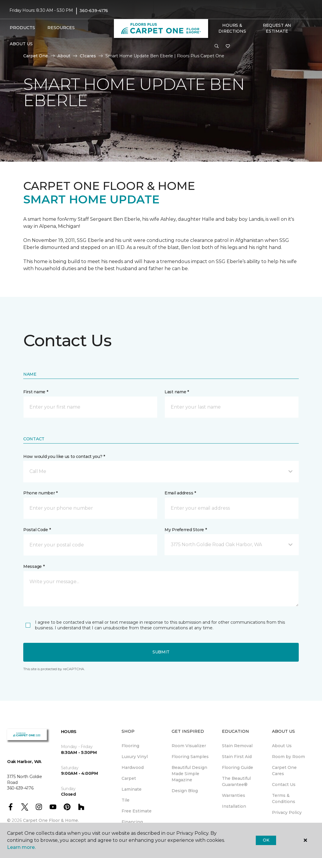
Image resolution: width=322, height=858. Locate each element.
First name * (35, 392)
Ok (266, 840)
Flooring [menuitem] (130, 745)
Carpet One (35, 55)
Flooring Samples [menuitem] (190, 756)
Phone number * (40, 493)
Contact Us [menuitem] (284, 784)
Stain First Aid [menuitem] (237, 756)
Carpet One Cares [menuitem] (284, 770)
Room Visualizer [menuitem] (189, 745)
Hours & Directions (232, 28)
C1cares (88, 55)
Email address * (180, 493)
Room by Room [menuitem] (288, 756)
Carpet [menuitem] (129, 778)
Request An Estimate (277, 28)
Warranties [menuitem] (233, 795)
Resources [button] (61, 27)
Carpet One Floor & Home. (51, 820)
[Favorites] (227, 46)
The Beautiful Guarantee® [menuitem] (236, 781)
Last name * (177, 392)
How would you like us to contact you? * (64, 456)
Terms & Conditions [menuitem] (283, 798)
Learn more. (21, 847)
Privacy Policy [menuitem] (287, 812)
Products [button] (22, 27)
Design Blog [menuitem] (185, 790)
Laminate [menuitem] (132, 789)
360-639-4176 (93, 10)
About (63, 55)
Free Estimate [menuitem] (137, 811)
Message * (33, 566)
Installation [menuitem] (234, 806)
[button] (216, 46)
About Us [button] (21, 43)
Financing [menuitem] (132, 821)
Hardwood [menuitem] (133, 767)
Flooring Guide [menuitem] (237, 767)
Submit (161, 652)
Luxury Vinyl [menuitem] (135, 756)
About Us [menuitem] (282, 745)
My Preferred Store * (186, 530)
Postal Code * (37, 530)
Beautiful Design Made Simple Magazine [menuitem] (189, 773)
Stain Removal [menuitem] (237, 745)
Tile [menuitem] (126, 800)
